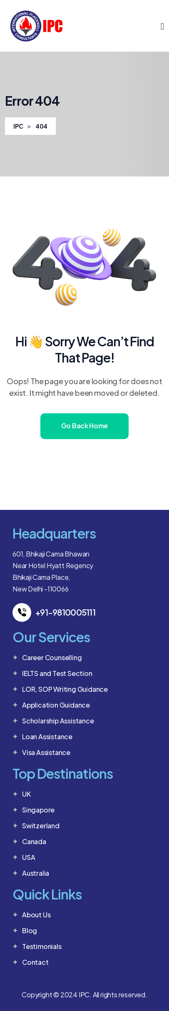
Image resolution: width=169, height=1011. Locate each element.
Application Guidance (51, 704)
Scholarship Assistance (53, 720)
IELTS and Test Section (52, 673)
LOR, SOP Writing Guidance (60, 688)
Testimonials (37, 946)
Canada (29, 841)
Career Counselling (47, 657)
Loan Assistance (42, 736)
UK (21, 793)
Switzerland (36, 825)
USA (23, 857)
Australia (30, 872)
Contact (30, 961)
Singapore (33, 809)
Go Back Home (84, 425)
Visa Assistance (41, 752)
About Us (31, 914)
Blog (24, 930)
